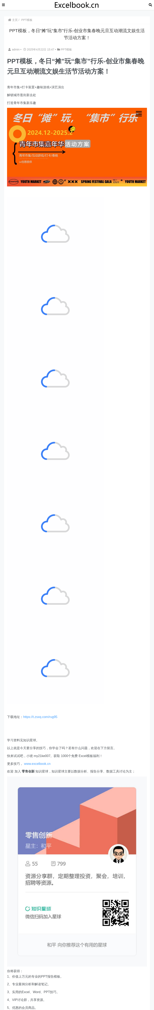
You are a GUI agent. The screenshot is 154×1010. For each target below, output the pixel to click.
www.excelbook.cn (37, 763)
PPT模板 (26, 20)
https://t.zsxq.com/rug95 (40, 717)
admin (14, 49)
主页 (13, 20)
